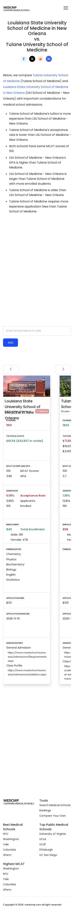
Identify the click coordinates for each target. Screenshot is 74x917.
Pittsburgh (46, 850)
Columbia (9, 850)
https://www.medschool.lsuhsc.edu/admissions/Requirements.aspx (27, 657)
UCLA (42, 839)
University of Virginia (52, 834)
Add (10, 342)
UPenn (7, 855)
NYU (5, 834)
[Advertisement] (35, 259)
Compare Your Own (52, 816)
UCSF (42, 844)
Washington (11, 839)
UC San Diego (48, 855)
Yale (6, 844)
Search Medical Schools (55, 805)
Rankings (45, 810)
